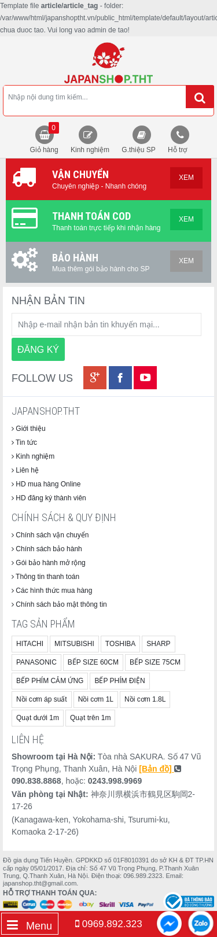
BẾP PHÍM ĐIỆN (119, 681)
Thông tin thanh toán (45, 577)
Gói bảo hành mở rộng (49, 563)
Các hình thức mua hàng (52, 590)
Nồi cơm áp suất (41, 699)
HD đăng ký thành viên (49, 498)
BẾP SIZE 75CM (155, 662)
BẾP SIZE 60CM (93, 662)
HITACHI (29, 644)
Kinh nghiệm (90, 150)
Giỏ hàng (44, 138)
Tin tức (24, 442)
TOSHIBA (120, 644)
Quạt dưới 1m (37, 718)
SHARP (158, 644)
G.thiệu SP (138, 150)
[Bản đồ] (156, 768)
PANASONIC (36, 662)
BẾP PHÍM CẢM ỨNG (49, 681)
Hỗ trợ (177, 150)
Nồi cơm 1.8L (144, 699)
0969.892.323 (108, 923)
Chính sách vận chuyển (50, 535)
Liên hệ (25, 470)
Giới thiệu (29, 429)
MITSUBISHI (74, 644)
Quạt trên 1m (90, 718)
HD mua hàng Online (46, 484)
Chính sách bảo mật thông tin (59, 604)
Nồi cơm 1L (95, 699)
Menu (29, 925)
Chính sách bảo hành (47, 549)
